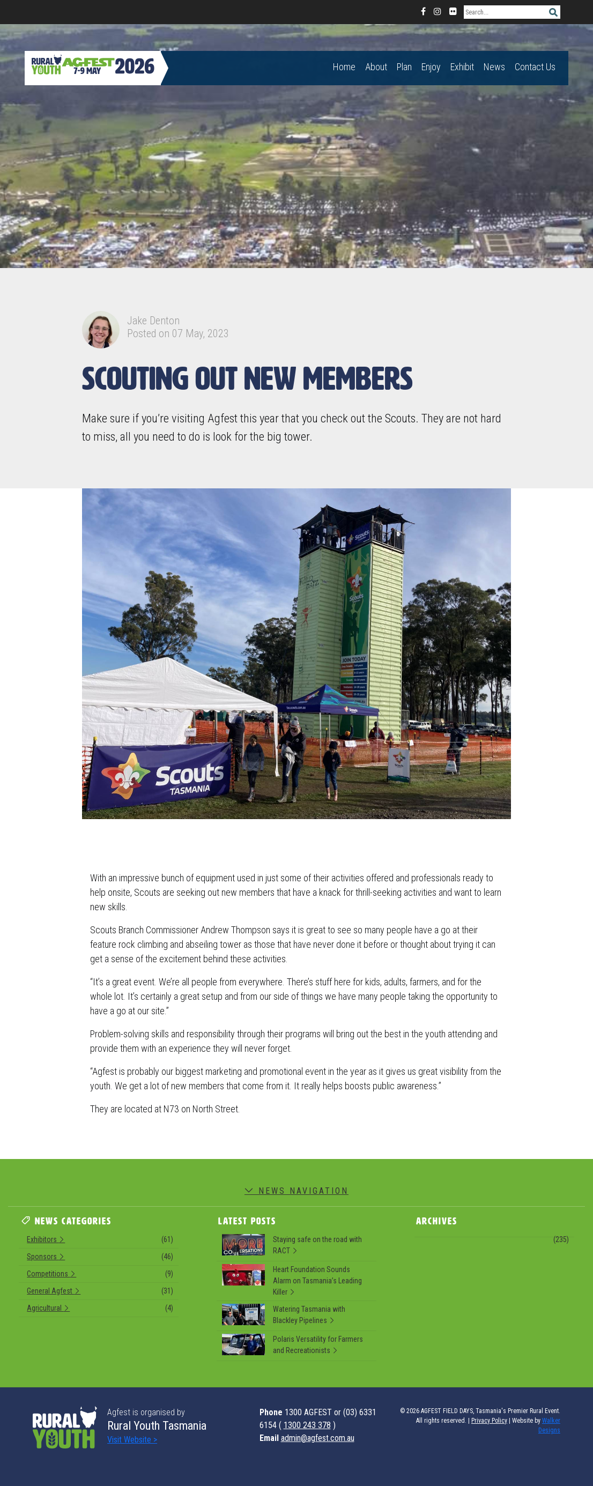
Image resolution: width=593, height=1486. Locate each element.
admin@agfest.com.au (317, 1438)
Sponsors (100, 1258)
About (376, 66)
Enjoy (431, 66)
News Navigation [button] (296, 1191)
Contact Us (535, 66)
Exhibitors (100, 1241)
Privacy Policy (489, 1420)
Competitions (100, 1275)
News (494, 66)
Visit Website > (132, 1440)
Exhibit (462, 66)
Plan (404, 66)
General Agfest (100, 1292)
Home (344, 66)
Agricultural (100, 1310)
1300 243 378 (307, 1425)
